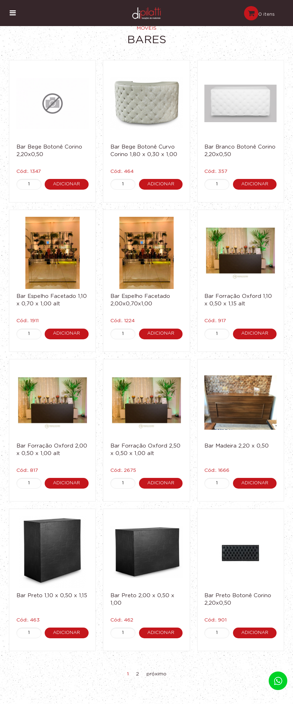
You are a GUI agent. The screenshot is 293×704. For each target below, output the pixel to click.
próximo (156, 673)
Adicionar (66, 183)
